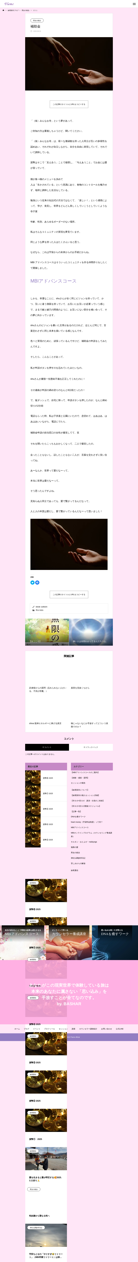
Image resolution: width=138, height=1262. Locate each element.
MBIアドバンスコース (53, 281)
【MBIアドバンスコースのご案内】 (85, 772)
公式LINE (119, 1029)
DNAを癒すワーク (78, 817)
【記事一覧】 (76, 811)
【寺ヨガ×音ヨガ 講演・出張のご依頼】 (87, 801)
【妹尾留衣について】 (80, 790)
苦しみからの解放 (78, 863)
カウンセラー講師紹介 (88, 1029)
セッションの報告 (78, 783)
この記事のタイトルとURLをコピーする (69, 104)
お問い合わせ (106, 1029)
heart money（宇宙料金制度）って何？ (87, 822)
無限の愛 (74, 847)
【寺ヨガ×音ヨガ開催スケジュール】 (86, 806)
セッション (63, 1029)
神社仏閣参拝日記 (78, 858)
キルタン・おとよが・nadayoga (84, 842)
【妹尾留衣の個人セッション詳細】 (85, 795)
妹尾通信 (74, 870)
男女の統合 (37, 20)
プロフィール (49, 1029)
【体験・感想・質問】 (80, 778)
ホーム (17, 1029)
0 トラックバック (91, 747)
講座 (73, 1029)
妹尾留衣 (44, 607)
